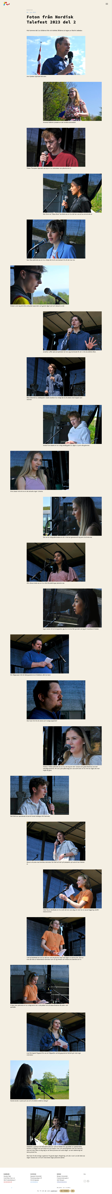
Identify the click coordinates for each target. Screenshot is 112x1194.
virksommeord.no (62, 1182)
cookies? (54, 1191)
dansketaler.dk (8, 1182)
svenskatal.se (34, 1182)
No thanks (64, 1191)
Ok (72, 1191)
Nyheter (30, 10)
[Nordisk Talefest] (7, 4)
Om (85, 1174)
